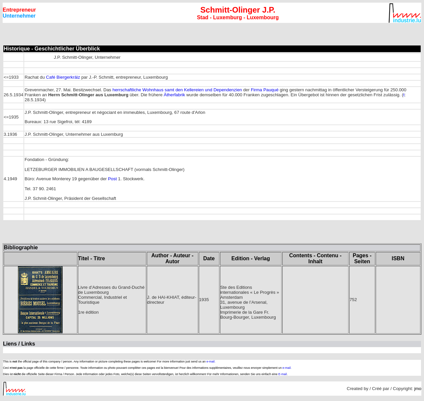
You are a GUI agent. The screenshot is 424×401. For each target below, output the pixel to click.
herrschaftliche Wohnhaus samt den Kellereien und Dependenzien (177, 89)
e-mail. (210, 361)
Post (112, 178)
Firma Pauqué (265, 89)
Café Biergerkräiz (63, 77)
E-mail (282, 374)
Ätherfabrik (174, 94)
